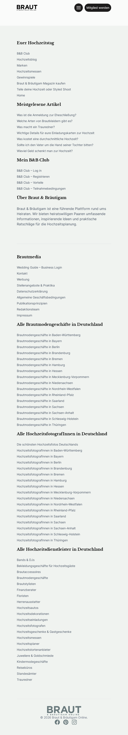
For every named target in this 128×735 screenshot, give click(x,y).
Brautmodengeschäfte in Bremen (40, 359)
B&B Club (23, 53)
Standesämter (26, 674)
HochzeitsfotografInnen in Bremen (40, 474)
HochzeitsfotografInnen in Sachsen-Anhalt (46, 528)
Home (21, 95)
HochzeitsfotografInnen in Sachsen (41, 522)
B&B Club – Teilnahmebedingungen (41, 188)
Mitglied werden (97, 8)
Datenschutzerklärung (32, 291)
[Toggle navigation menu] (78, 7)
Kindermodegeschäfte (32, 662)
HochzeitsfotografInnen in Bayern (40, 456)
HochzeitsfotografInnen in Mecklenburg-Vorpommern (54, 492)
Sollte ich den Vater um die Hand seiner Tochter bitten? (55, 145)
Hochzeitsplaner (28, 644)
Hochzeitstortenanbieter (33, 650)
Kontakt (22, 273)
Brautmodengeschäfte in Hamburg (41, 365)
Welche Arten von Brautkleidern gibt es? (44, 121)
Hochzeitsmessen (29, 71)
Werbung (23, 279)
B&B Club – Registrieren (33, 176)
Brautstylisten (26, 584)
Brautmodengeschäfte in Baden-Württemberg (49, 335)
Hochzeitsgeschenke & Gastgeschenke (44, 632)
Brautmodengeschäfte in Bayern (39, 341)
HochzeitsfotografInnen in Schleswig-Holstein (48, 534)
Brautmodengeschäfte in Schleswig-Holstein (47, 419)
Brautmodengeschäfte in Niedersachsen (45, 383)
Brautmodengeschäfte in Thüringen (41, 425)
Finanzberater (26, 590)
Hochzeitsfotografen (31, 626)
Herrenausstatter (28, 602)
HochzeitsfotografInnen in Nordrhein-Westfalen (49, 504)
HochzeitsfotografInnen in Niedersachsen (46, 498)
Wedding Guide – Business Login (39, 267)
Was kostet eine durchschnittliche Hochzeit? (47, 139)
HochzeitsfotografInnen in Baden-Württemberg (49, 450)
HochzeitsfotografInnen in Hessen (40, 486)
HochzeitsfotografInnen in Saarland (41, 516)
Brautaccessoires (29, 572)
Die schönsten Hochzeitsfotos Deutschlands (47, 444)
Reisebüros (24, 668)
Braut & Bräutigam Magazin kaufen (41, 83)
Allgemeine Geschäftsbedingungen (41, 297)
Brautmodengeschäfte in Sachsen (40, 407)
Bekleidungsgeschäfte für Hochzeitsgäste (46, 566)
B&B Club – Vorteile (30, 182)
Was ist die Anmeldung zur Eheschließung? (46, 115)
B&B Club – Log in (29, 170)
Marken (22, 65)
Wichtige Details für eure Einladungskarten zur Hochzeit (55, 133)
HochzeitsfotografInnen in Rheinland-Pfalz (46, 510)
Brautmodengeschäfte (32, 578)
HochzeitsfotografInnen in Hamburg (42, 480)
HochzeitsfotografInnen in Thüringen (42, 540)
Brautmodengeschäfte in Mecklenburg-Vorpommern (53, 377)
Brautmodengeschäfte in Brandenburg (43, 353)
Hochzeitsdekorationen (33, 614)
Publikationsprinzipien (32, 303)
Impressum (24, 315)
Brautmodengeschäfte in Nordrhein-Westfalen (49, 389)
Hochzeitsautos (27, 608)
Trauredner (24, 679)
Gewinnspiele (26, 77)
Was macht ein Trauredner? (36, 127)
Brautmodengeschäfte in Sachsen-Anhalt (45, 413)
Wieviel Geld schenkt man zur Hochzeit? (45, 151)
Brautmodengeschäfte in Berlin (38, 347)
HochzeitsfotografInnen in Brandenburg (44, 468)
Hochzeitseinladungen (32, 620)
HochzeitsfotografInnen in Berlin (39, 462)
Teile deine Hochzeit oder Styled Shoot (44, 89)
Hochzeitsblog (27, 59)
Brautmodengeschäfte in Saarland (40, 401)
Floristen (23, 596)
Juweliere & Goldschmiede (35, 656)
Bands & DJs (26, 560)
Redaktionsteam (28, 309)
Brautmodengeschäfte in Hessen (39, 371)
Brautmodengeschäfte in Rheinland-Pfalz (45, 395)
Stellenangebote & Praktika (36, 285)
